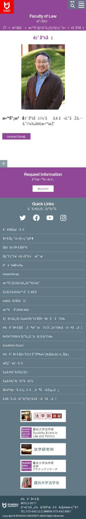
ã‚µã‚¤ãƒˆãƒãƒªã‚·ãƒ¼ (18, 381)
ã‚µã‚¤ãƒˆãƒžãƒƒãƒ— (16, 372)
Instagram (63, 217)
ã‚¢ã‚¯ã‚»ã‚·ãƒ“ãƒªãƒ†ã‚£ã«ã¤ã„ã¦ (29, 398)
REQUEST (43, 188)
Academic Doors (13, 345)
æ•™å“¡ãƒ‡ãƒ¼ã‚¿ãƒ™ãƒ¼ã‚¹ (21, 283)
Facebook (36, 217)
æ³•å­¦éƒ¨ (17, 27)
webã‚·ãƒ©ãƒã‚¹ (15, 301)
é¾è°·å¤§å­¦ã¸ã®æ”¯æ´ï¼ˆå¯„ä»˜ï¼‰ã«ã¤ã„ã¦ (42, 327)
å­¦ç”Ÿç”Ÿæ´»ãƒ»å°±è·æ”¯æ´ (24, 256)
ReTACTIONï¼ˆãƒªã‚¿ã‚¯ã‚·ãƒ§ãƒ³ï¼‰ (28, 336)
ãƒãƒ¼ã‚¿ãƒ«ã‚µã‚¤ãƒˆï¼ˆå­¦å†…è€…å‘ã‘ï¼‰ (34, 318)
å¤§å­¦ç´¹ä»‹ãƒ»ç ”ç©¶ (18, 238)
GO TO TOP (3, 163)
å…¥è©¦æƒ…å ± (14, 229)
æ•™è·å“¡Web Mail (16, 309)
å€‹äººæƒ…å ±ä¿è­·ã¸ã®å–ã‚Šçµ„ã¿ (31, 390)
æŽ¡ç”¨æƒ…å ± (13, 363)
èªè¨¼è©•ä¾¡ (13, 265)
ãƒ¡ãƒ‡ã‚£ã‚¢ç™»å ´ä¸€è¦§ (20, 292)
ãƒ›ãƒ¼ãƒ (4, 27)
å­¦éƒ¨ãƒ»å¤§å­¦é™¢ (15, 247)
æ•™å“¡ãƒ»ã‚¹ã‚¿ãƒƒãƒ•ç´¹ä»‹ (47, 27)
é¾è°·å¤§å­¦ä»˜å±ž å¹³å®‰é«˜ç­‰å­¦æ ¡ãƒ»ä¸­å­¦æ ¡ (36, 354)
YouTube (49, 217)
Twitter (22, 217)
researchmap (16, 136)
